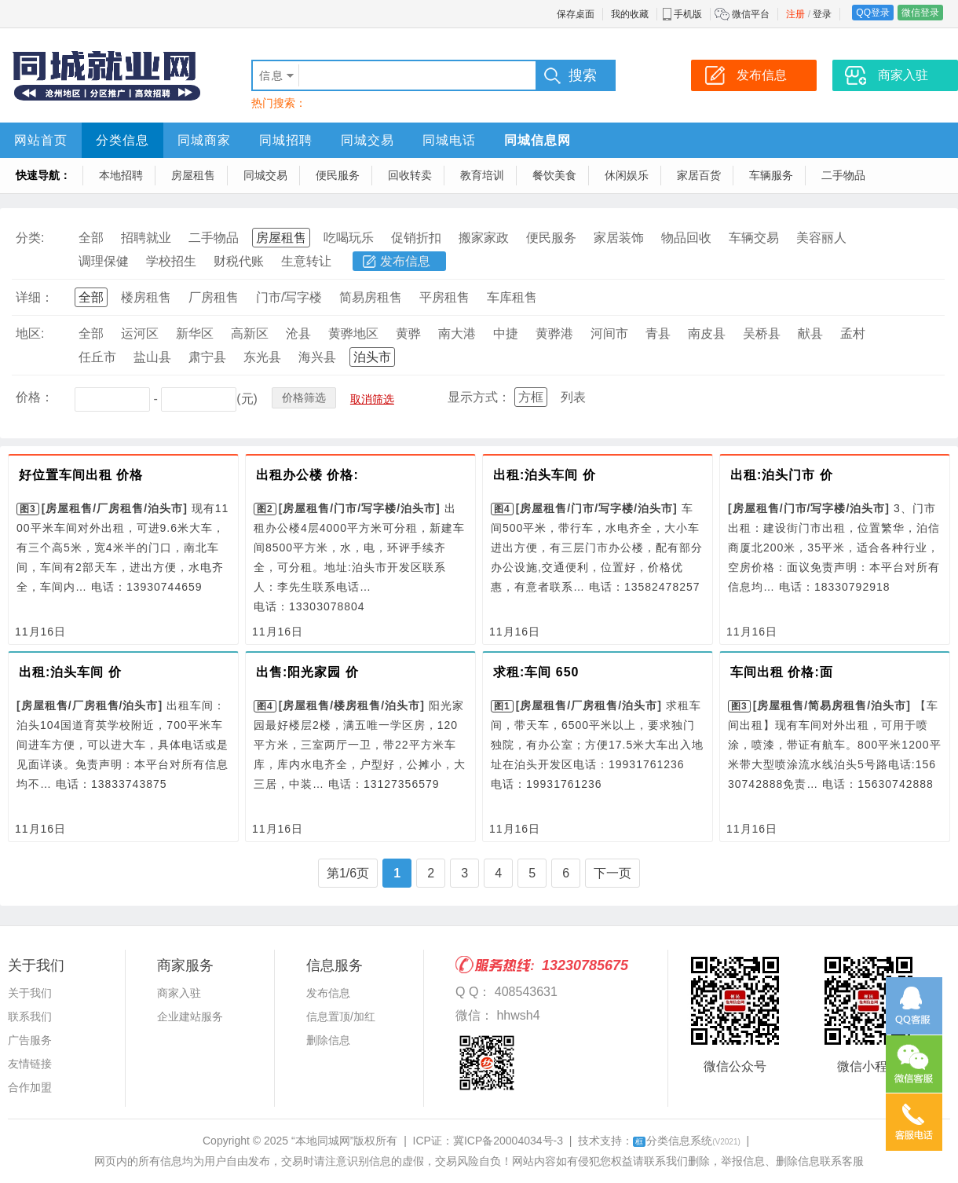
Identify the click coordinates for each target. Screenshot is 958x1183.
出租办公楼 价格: (307, 475)
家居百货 (699, 175)
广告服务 (30, 1040)
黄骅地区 (353, 333)
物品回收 (686, 237)
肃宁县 (207, 357)
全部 (91, 237)
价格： (34, 397)
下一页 (612, 873)
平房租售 (444, 297)
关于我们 (30, 993)
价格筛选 (304, 397)
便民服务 (338, 175)
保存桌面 (575, 14)
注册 (795, 14)
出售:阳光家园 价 (307, 672)
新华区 (195, 333)
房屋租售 (193, 175)
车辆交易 (754, 237)
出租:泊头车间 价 (544, 475)
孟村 (852, 333)
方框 (530, 397)
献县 (810, 333)
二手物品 (843, 175)
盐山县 (152, 357)
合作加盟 (30, 1087)
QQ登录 (873, 12)
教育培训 (482, 175)
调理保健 (104, 261)
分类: (30, 237)
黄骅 (408, 333)
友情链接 (30, 1063)
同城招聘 (286, 140)
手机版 (688, 14)
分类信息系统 (686, 1140)
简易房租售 (370, 297)
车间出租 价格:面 (781, 672)
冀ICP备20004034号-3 (508, 1140)
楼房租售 (146, 297)
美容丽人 (821, 237)
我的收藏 (630, 14)
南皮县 (707, 333)
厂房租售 (213, 297)
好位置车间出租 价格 (81, 475)
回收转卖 (410, 175)
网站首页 (41, 140)
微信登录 (920, 12)
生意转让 (306, 261)
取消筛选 (372, 399)
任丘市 (97, 357)
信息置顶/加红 (340, 1016)
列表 (573, 397)
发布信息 (405, 261)
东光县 (262, 357)
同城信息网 (537, 140)
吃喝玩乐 (349, 237)
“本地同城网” (322, 1140)
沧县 (298, 333)
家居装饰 (619, 237)
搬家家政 (484, 237)
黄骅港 (554, 333)
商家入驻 (179, 993)
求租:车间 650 (536, 672)
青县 (658, 333)
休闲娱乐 (627, 175)
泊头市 (372, 357)
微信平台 (751, 14)
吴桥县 (762, 333)
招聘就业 (146, 237)
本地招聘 (121, 175)
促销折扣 (416, 237)
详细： (34, 297)
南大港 (457, 333)
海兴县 (317, 357)
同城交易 (367, 140)
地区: (30, 333)
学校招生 (171, 261)
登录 (822, 14)
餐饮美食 (554, 175)
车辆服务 (771, 175)
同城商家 (204, 140)
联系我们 (30, 1016)
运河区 (140, 333)
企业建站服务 (190, 1016)
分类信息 (122, 140)
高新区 (250, 333)
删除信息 (328, 1040)
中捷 (505, 333)
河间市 (609, 333)
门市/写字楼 (289, 297)
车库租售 (512, 297)
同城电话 (449, 140)
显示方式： (479, 397)
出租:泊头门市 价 (781, 475)
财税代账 (239, 261)
